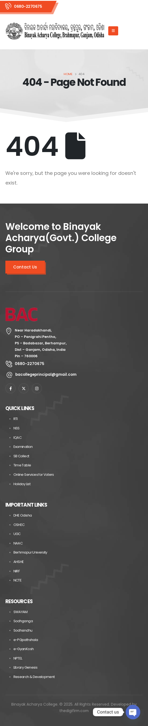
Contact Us (25, 267)
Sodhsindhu (23, 630)
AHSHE (18, 561)
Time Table (22, 465)
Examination (23, 446)
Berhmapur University (30, 552)
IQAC (17, 437)
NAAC (18, 543)
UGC (17, 533)
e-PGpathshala (25, 639)
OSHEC (19, 524)
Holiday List (21, 484)
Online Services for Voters (33, 474)
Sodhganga (23, 621)
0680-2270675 (28, 6)
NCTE (17, 580)
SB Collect (21, 456)
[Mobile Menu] (113, 30)
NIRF (16, 571)
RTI (15, 418)
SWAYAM (20, 611)
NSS (16, 428)
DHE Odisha (22, 515)
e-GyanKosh (23, 648)
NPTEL (17, 658)
